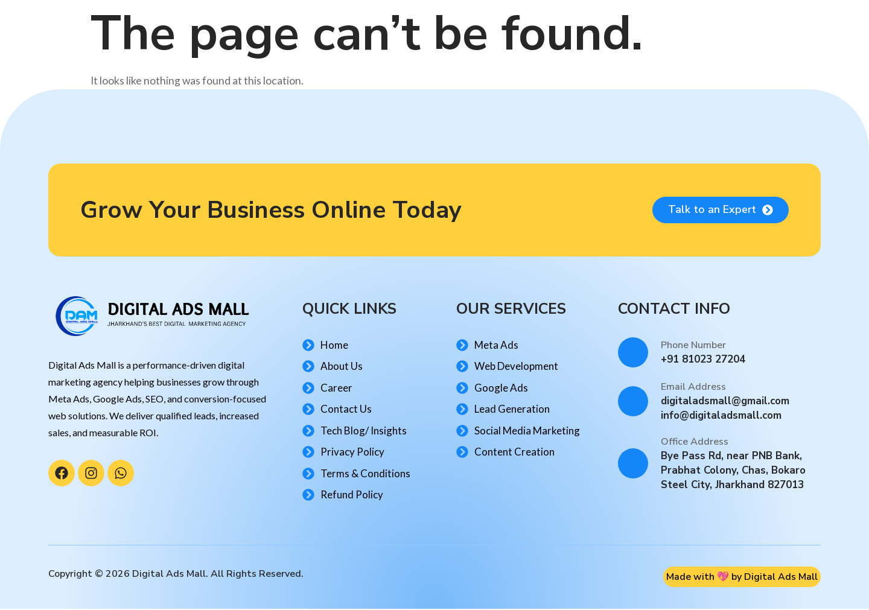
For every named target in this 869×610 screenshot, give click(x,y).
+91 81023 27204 (703, 360)
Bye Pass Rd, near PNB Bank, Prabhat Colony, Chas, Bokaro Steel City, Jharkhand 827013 (733, 471)
